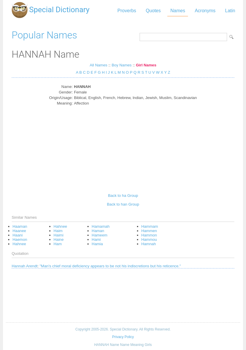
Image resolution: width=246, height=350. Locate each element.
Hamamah (101, 226)
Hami (96, 239)
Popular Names (44, 35)
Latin (230, 10)
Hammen (149, 231)
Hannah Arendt (25, 266)
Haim (58, 231)
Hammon (149, 235)
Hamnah (148, 244)
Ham (58, 244)
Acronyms (205, 10)
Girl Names (146, 65)
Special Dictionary (59, 9)
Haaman (20, 226)
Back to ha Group (123, 195)
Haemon (20, 239)
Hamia (97, 244)
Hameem (100, 235)
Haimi (59, 235)
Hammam (149, 226)
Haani (18, 235)
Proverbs (126, 10)
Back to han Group (123, 204)
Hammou (149, 239)
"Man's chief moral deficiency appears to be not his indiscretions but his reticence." (110, 266)
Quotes (153, 10)
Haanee (19, 231)
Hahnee (19, 244)
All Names (98, 65)
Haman (98, 231)
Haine (59, 239)
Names (177, 10)
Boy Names (122, 65)
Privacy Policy (123, 337)
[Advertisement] (123, 147)
